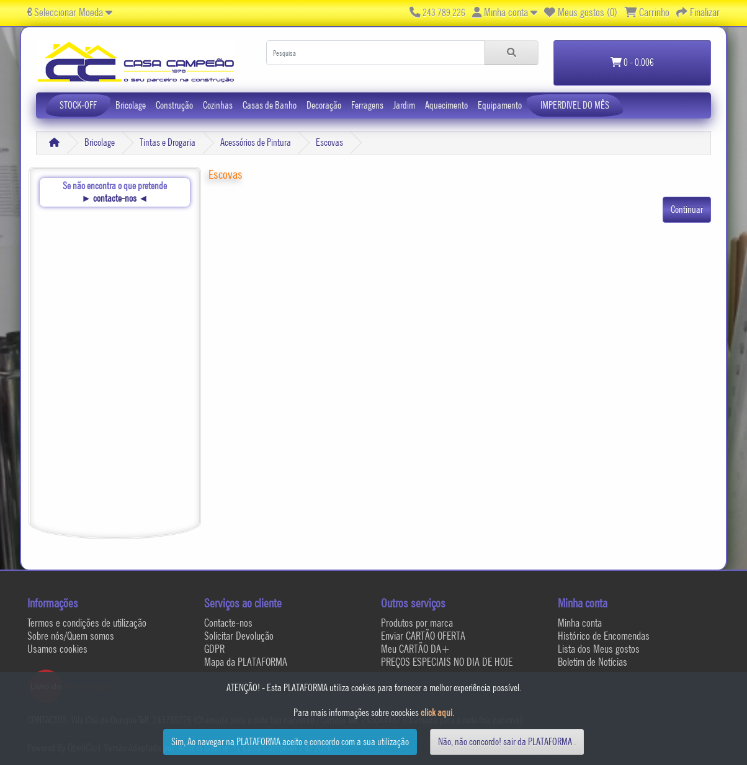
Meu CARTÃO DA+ (415, 648)
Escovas (329, 142)
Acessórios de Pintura (255, 142)
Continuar (687, 209)
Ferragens (367, 105)
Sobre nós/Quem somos (70, 635)
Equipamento (500, 105)
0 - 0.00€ (632, 62)
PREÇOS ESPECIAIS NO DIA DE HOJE (446, 661)
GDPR (214, 648)
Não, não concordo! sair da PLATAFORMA (505, 742)
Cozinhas (218, 105)
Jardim (404, 105)
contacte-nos (114, 198)
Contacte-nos (228, 622)
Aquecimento (446, 105)
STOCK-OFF (78, 105)
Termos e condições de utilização (86, 622)
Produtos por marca (417, 622)
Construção (174, 105)
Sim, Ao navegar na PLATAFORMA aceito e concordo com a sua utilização (290, 742)
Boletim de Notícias (592, 661)
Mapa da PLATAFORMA (245, 661)
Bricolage (130, 105)
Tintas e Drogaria (167, 142)
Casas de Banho (270, 105)
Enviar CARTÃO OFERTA (423, 635)
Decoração (323, 105)
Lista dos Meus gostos (599, 648)
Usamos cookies (57, 648)
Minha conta (580, 622)
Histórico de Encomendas (604, 635)
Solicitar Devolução (239, 635)
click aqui (436, 712)
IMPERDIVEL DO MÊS (574, 105)
